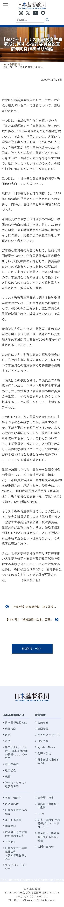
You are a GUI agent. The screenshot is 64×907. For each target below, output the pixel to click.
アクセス (10, 841)
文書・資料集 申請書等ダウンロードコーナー (49, 823)
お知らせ (43, 722)
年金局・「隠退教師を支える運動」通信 (48, 837)
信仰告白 (10, 728)
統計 (8, 776)
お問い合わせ (46, 846)
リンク (42, 813)
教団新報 (27, 648)
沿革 (8, 741)
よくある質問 (13, 819)
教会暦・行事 (46, 797)
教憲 (8, 734)
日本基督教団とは (13, 714)
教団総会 (10, 770)
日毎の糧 (43, 741)
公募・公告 (44, 753)
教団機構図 (12, 764)
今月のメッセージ (48, 734)
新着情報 (40, 714)
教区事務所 (12, 803)
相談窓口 (10, 825)
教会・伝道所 (13, 797)
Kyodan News (46, 747)
